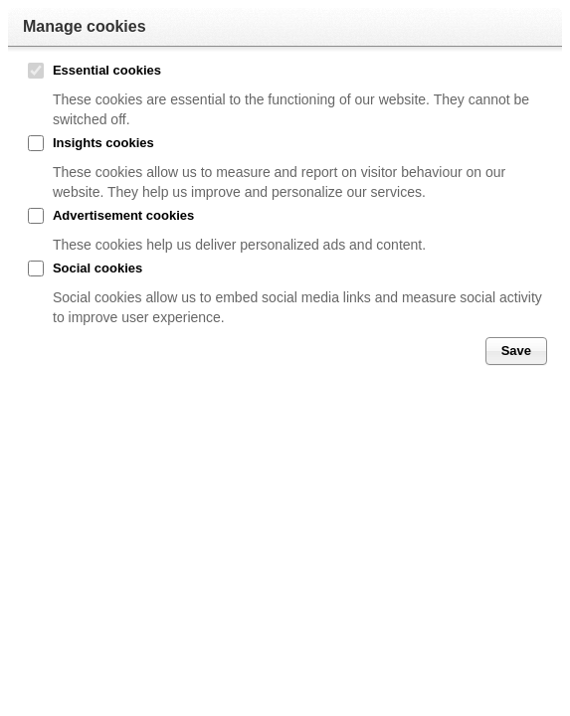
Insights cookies (103, 142)
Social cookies (97, 268)
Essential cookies (107, 70)
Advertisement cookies (123, 215)
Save (516, 350)
